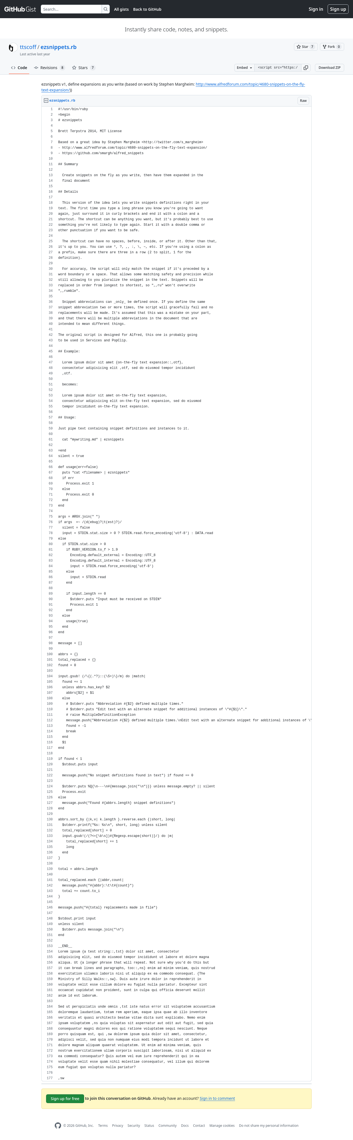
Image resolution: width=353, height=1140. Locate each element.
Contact (199, 1125)
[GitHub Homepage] (58, 1125)
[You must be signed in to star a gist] (306, 47)
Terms (103, 1125)
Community (168, 1125)
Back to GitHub (147, 9)
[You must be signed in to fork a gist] (332, 47)
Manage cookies (221, 1125)
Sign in (316, 9)
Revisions (49, 67)
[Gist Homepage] (20, 9)
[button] (306, 68)
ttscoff (28, 47)
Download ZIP (330, 67)
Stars (84, 67)
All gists (121, 9)
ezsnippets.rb (59, 47)
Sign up (338, 9)
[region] (176, 594)
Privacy (117, 1125)
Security (134, 1125)
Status (149, 1125)
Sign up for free (65, 1098)
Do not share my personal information (269, 1125)
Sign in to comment (217, 1098)
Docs (185, 1125)
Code (19, 67)
